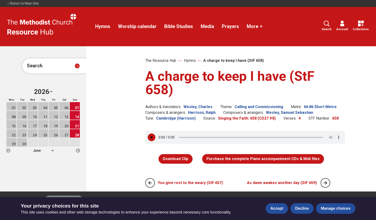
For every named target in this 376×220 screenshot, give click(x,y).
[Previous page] (150, 183)
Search (326, 26)
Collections (361, 26)
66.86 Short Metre (320, 106)
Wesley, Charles (197, 106)
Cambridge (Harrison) (176, 118)
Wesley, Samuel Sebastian (289, 112)
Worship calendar (137, 26)
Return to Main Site (23, 3)
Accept (276, 208)
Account (342, 26)
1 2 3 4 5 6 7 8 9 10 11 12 (43, 150)
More (255, 26)
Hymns (102, 26)
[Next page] (325, 183)
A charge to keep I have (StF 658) (233, 60)
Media (207, 26)
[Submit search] (77, 66)
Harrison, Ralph (202, 112)
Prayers (230, 26)
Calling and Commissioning (259, 106)
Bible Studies (178, 26)
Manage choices (336, 208)
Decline (302, 208)
